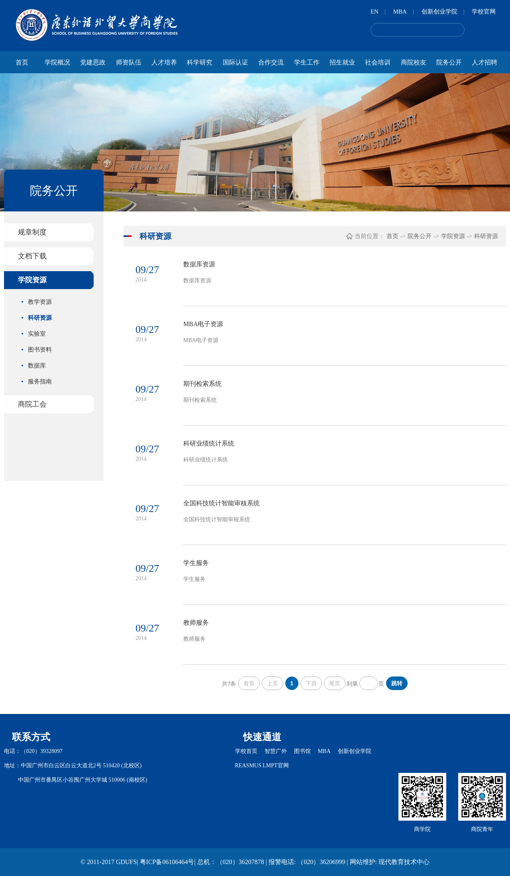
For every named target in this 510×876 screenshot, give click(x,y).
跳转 (396, 683)
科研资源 (40, 318)
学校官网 (484, 11)
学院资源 (32, 280)
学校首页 (246, 751)
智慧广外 (276, 751)
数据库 (37, 365)
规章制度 (32, 232)
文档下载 (32, 256)
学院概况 (57, 62)
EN (375, 11)
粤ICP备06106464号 (167, 861)
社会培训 (377, 62)
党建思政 (93, 62)
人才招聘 (484, 62)
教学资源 (40, 302)
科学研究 (199, 62)
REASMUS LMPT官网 (262, 765)
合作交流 (271, 62)
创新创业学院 (439, 11)
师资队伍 (128, 62)
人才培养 (164, 62)
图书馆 (302, 751)
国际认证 (235, 62)
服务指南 (40, 381)
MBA (400, 11)
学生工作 (307, 62)
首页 (22, 62)
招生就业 (342, 62)
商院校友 (413, 62)
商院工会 (32, 404)
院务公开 (449, 62)
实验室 (37, 333)
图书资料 (40, 349)
